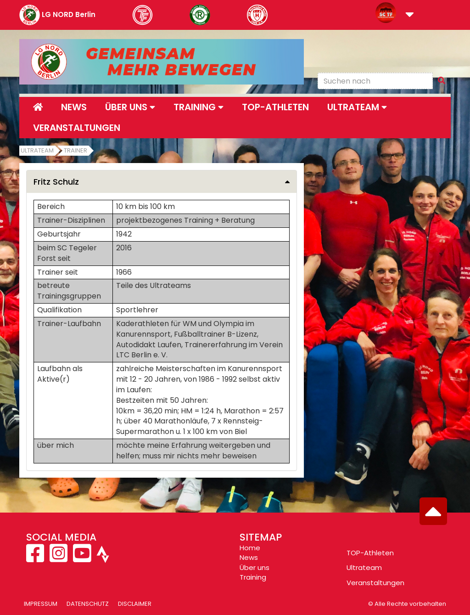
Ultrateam (37, 150)
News (74, 107)
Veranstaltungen (76, 127)
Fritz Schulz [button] (56, 181)
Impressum (40, 603)
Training (253, 577)
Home (250, 548)
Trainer (75, 150)
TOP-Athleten (370, 553)
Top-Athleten (275, 107)
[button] (409, 15)
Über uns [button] (130, 107)
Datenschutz (88, 603)
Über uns (254, 567)
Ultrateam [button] (357, 107)
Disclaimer (134, 603)
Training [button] (198, 107)
